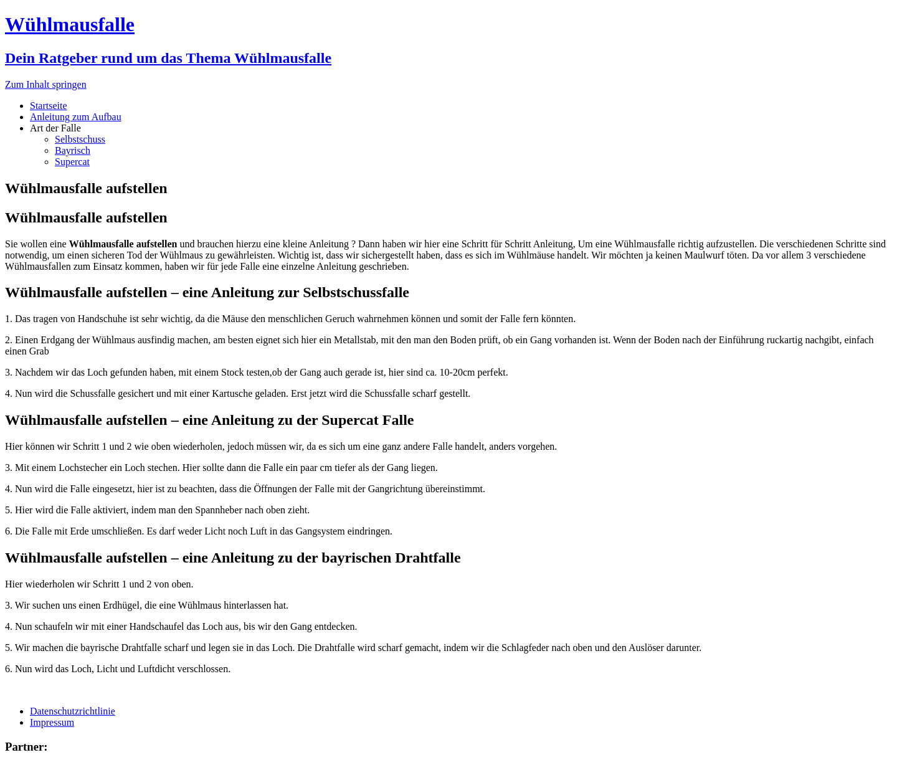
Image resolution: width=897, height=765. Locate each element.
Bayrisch (72, 150)
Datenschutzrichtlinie (72, 711)
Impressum (52, 722)
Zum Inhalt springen (46, 84)
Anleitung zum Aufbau (75, 117)
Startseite (48, 105)
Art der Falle (55, 128)
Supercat (72, 161)
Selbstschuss (80, 139)
